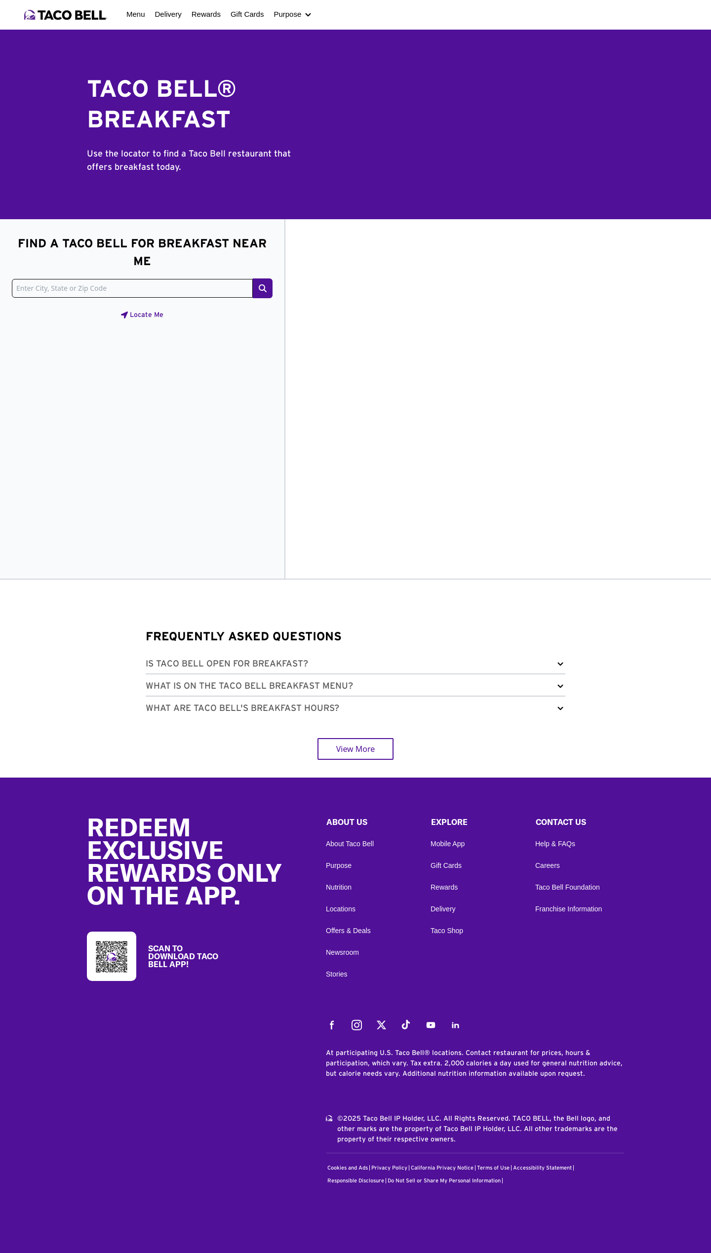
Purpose (287, 14)
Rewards (206, 14)
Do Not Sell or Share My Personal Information (444, 1180)
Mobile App (448, 844)
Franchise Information (568, 909)
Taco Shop (447, 931)
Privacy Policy (389, 1168)
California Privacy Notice (442, 1168)
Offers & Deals (348, 931)
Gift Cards (247, 14)
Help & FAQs (555, 844)
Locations (341, 909)
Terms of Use (493, 1168)
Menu (135, 14)
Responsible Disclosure (355, 1180)
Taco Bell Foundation (567, 887)
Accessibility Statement (542, 1168)
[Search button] (263, 288)
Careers (547, 865)
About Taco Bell (350, 844)
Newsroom (342, 952)
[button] (355, 665)
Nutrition (339, 887)
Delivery (168, 14)
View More (355, 749)
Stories (337, 974)
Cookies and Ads (347, 1168)
